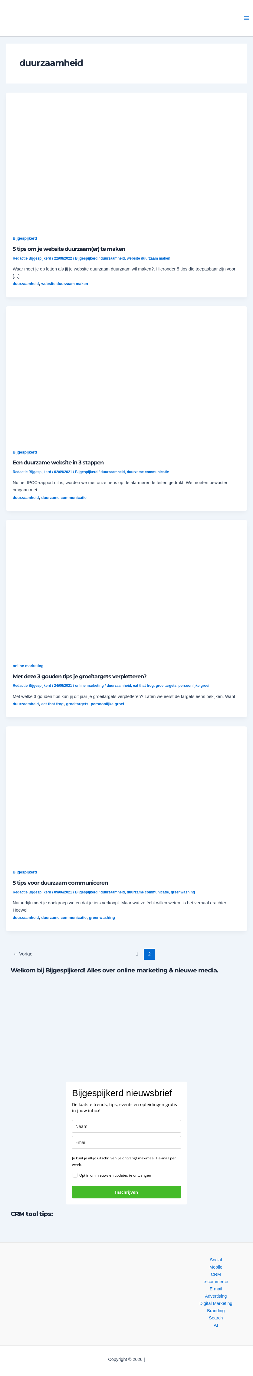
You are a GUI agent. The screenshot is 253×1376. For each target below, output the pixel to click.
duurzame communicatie (148, 472)
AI (216, 1325)
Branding (216, 1310)
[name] (126, 1126)
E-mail (216, 1288)
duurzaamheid (112, 258)
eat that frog (143, 685)
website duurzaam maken (148, 258)
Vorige (22, 953)
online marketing (28, 665)
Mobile (215, 1267)
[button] (56, 18)
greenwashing (183, 892)
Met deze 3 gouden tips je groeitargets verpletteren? (79, 676)
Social (216, 1259)
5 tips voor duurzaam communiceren (60, 882)
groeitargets (166, 685)
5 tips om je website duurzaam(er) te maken (69, 248)
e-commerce (216, 1281)
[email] (126, 1142)
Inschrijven (126, 1192)
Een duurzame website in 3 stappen (58, 462)
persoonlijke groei (194, 685)
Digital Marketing (215, 1303)
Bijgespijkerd (25, 238)
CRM (216, 1274)
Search (216, 1317)
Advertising (216, 1296)
